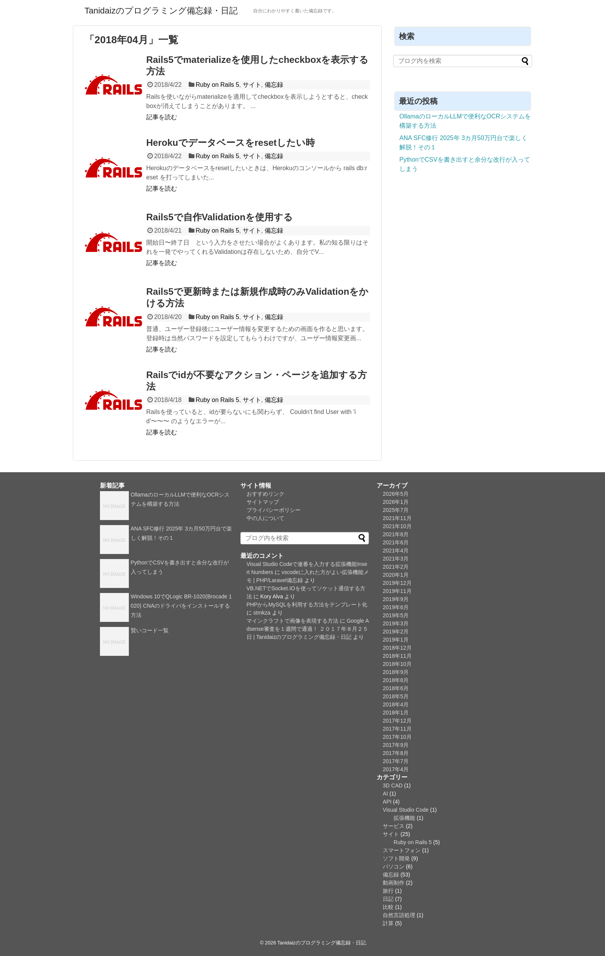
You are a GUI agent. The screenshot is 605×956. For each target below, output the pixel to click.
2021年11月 (397, 518)
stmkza (261, 613)
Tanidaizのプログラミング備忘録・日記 (161, 10)
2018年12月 (397, 648)
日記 (388, 899)
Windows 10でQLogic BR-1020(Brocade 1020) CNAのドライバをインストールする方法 (181, 605)
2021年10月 (397, 526)
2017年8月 (396, 753)
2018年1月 (396, 712)
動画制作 (393, 883)
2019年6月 (396, 607)
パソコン (393, 866)
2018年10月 (397, 664)
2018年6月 (396, 688)
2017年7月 (396, 761)
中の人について (265, 518)
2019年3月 (396, 623)
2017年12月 (397, 721)
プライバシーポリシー (274, 510)
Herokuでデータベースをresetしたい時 (230, 142)
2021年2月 (396, 567)
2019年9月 (396, 599)
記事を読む (161, 117)
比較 (388, 907)
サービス (393, 826)
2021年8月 (396, 534)
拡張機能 (404, 818)
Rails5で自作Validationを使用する (219, 217)
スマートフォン (402, 850)
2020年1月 (396, 575)
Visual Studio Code (406, 810)
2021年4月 (396, 550)
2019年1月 (396, 640)
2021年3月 (396, 559)
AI (385, 793)
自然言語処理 (399, 915)
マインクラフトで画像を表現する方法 (292, 621)
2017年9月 (396, 745)
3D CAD (392, 785)
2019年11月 (397, 591)
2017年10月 (397, 737)
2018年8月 (396, 680)
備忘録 (274, 84)
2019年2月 (396, 631)
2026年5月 (396, 494)
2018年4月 (396, 704)
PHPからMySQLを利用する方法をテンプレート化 (307, 604)
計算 (388, 923)
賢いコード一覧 (150, 630)
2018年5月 (396, 696)
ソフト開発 (396, 858)
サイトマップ (263, 502)
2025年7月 (396, 510)
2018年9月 (396, 672)
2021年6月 (396, 542)
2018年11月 (397, 656)
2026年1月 (396, 502)
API (387, 802)
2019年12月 (397, 583)
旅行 (388, 891)
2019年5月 (396, 615)
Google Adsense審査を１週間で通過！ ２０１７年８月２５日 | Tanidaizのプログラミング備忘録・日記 (308, 629)
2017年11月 (397, 729)
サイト (252, 84)
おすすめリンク (265, 494)
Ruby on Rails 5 (217, 84)
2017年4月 (396, 769)
